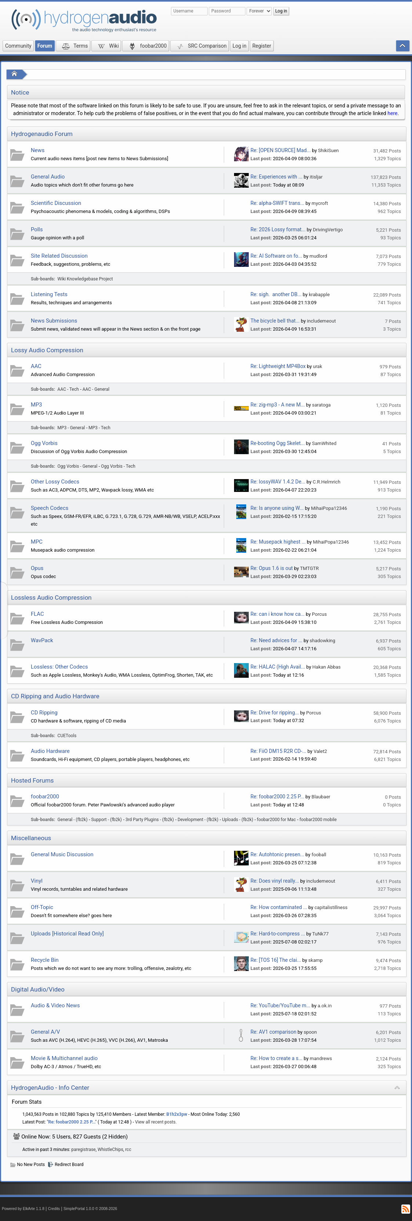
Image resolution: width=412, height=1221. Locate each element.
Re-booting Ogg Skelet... (278, 443)
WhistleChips (110, 1149)
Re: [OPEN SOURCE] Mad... (281, 150)
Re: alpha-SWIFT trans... (278, 203)
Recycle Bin (45, 960)
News (37, 150)
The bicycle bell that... (275, 321)
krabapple (319, 294)
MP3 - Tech (99, 427)
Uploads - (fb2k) (237, 819)
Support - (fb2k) (106, 819)
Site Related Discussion (59, 256)
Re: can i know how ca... (278, 614)
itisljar (316, 177)
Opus (37, 568)
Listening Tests (49, 294)
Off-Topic (42, 907)
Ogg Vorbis (44, 443)
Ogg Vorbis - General (78, 466)
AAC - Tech (68, 389)
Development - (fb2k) (198, 819)
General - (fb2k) (73, 819)
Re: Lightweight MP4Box (278, 366)
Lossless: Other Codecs (59, 666)
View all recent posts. (156, 1122)
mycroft (319, 203)
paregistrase (84, 1149)
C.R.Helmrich (326, 482)
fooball (318, 854)
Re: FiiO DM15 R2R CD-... (278, 751)
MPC (37, 541)
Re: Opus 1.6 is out (272, 568)
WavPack (42, 640)
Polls (37, 229)
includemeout (321, 321)
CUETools (67, 735)
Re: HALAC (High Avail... (278, 667)
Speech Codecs (49, 508)
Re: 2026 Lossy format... (278, 229)
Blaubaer (320, 796)
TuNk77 (320, 934)
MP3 (36, 404)
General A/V (45, 1032)
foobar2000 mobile (317, 819)
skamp (315, 960)
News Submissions (54, 320)
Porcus (319, 614)
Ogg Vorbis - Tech (118, 466)
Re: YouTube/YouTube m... (280, 1005)
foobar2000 (45, 796)
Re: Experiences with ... (277, 177)
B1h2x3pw (177, 1114)
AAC (36, 366)
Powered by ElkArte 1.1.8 (23, 1209)
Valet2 (320, 751)
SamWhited (324, 443)
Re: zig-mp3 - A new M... (278, 405)
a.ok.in (325, 1005)
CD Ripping (44, 712)
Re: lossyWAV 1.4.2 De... (278, 482)
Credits (54, 1209)
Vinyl (37, 881)
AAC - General (96, 389)
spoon (310, 1032)
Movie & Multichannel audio (64, 1058)
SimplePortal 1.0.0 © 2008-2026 (90, 1209)
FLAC (37, 614)
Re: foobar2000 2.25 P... (277, 796)
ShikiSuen (328, 150)
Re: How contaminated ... (279, 907)
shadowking (322, 640)
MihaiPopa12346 (329, 508)
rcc (128, 1149)
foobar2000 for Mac (276, 819)
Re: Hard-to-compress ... (278, 934)
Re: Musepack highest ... (278, 542)
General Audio (48, 176)
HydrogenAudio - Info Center (50, 1087)
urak (317, 366)
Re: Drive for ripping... (275, 713)
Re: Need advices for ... (276, 640)
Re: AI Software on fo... (276, 256)
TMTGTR (309, 568)
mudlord (318, 256)
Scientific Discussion (56, 203)
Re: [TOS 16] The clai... (276, 960)
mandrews (321, 1058)
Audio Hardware (50, 751)
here (392, 113)
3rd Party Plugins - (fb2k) (149, 819)
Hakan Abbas (326, 667)
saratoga (321, 405)
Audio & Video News (55, 1005)
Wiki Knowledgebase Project (85, 279)
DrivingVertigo (328, 229)
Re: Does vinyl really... (275, 881)
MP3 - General (71, 427)
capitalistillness (330, 907)
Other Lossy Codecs (55, 481)
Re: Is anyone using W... (277, 508)
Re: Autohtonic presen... (278, 854)
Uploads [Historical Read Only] (67, 933)
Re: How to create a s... (277, 1058)
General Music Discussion (62, 854)
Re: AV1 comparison (273, 1032)
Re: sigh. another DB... (276, 294)
